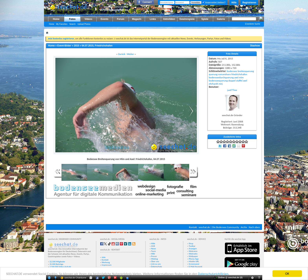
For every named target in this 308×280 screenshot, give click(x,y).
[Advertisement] (154, 212)
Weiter (130, 54)
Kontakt (193, 227)
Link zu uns (156, 264)
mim (241, 77)
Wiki (153, 253)
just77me (232, 90)
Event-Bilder (64, 45)
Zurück (121, 54)
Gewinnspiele (186, 19)
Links (153, 19)
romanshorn (224, 74)
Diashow (255, 45)
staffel (239, 80)
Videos (88, 19)
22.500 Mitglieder (57, 261)
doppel (232, 80)
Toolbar (192, 246)
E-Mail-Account (195, 266)
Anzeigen (193, 248)
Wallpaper (193, 256)
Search (72, 24)
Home (56, 19)
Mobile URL (194, 261)
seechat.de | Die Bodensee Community (219, 227)
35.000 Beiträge (56, 264)
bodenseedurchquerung (221, 77)
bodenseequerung (218, 80)
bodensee (232, 71)
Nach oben (254, 227)
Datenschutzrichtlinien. (213, 274)
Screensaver (194, 264)
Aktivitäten (169, 19)
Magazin (136, 19)
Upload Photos (84, 24)
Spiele (204, 19)
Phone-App (194, 259)
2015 (76, 45)
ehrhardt (213, 83)
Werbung (106, 262)
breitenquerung (246, 71)
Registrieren (249, 2)
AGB (153, 246)
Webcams (193, 251)
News (153, 248)
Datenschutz (156, 266)
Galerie (221, 19)
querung (213, 74)
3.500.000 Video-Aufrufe (60, 266)
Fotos (72, 19)
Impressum (107, 265)
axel (236, 77)
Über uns (155, 261)
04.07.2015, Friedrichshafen (97, 45)
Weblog (154, 259)
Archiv (244, 227)
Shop (191, 243)
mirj (220, 83)
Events (104, 19)
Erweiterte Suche (252, 24)
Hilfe (233, 2)
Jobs (103, 257)
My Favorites (61, 24)
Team (153, 251)
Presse (154, 256)
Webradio (193, 253)
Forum (120, 19)
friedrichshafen (239, 74)
